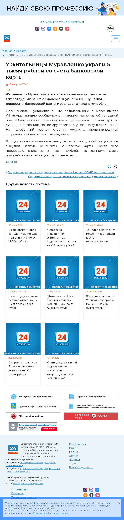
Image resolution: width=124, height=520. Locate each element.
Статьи (73, 455)
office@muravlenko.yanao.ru (28, 483)
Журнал (74, 459)
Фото (72, 463)
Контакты (17, 493)
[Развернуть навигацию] (115, 38)
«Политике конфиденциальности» (50, 513)
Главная (7, 50)
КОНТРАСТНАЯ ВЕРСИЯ (62, 22)
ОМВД (12, 162)
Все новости (77, 444)
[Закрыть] (118, 502)
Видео (73, 448)
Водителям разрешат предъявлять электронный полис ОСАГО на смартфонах (61, 172)
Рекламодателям (81, 467)
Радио (73, 452)
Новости (21, 50)
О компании (19, 489)
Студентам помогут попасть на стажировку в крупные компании (72, 176)
